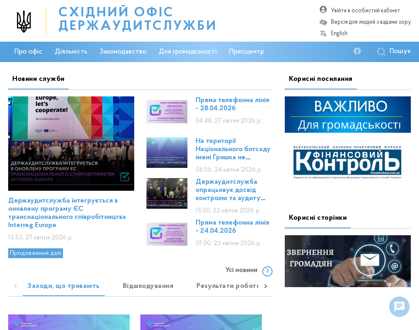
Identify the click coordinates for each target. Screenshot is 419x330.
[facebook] (359, 51)
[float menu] (399, 307)
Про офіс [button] (28, 52)
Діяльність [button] (71, 52)
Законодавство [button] (122, 52)
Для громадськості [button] (188, 52)
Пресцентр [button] (246, 52)
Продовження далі (35, 253)
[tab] (64, 286)
